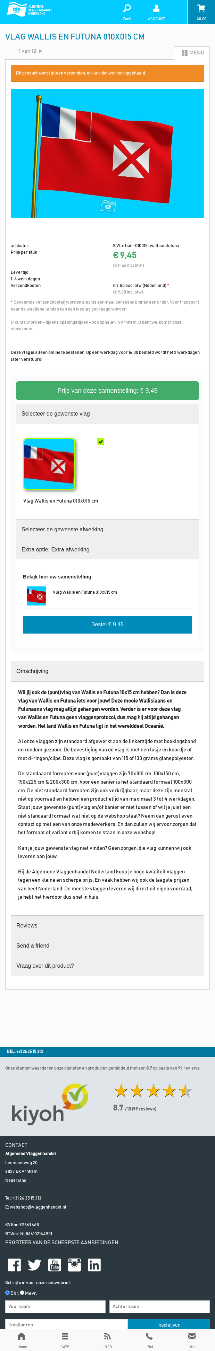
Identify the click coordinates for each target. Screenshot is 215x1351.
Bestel (107, 624)
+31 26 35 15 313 (27, 1198)
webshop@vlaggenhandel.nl (38, 1207)
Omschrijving (32, 671)
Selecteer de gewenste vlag (56, 414)
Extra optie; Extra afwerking (56, 549)
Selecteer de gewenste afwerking (63, 529)
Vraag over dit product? (45, 966)
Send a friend (32, 946)
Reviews (26, 926)
